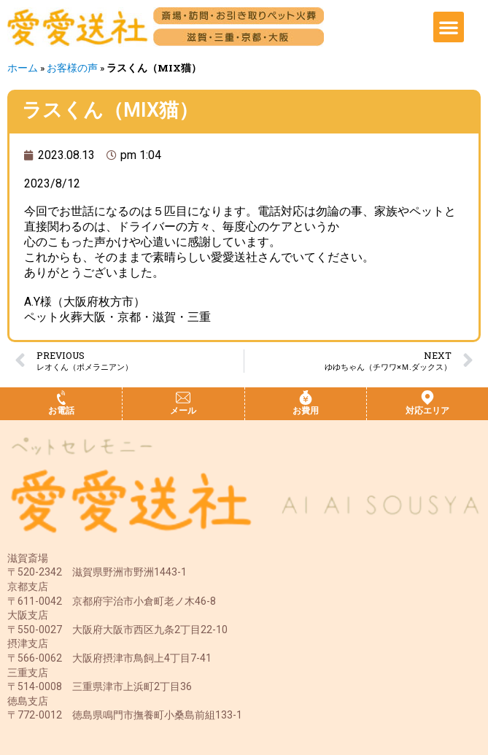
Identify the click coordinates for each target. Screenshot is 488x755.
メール (183, 411)
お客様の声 (72, 67)
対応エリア (427, 411)
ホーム (22, 67)
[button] (448, 27)
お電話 (61, 411)
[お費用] (305, 397)
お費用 (306, 411)
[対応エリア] (427, 397)
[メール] (183, 397)
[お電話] (61, 397)
